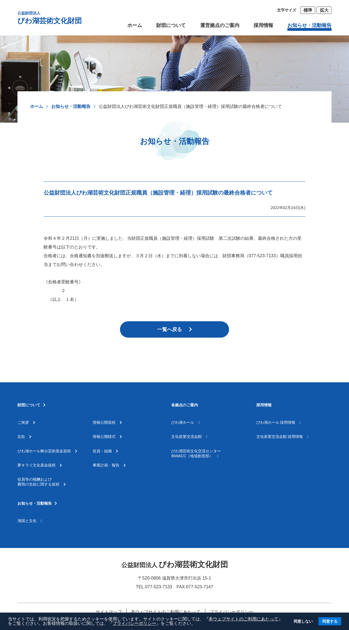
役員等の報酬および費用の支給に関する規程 (41, 481)
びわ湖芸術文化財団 (49, 17)
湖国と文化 (29, 521)
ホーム (36, 106)
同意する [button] (330, 621)
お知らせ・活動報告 (71, 106)
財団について (171, 25)
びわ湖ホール (185, 422)
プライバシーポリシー (134, 623)
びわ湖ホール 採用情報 (278, 422)
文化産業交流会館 (189, 436)
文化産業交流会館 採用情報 (282, 436)
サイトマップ (109, 612)
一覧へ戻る (174, 329)
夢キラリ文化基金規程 (39, 465)
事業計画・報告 (109, 465)
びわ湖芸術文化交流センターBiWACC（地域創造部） (196, 453)
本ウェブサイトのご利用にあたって (243, 619)
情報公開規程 (107, 422)
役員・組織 (105, 451)
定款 (24, 436)
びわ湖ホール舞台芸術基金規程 (47, 451)
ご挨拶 (26, 422)
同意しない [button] (303, 621)
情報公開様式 (107, 436)
